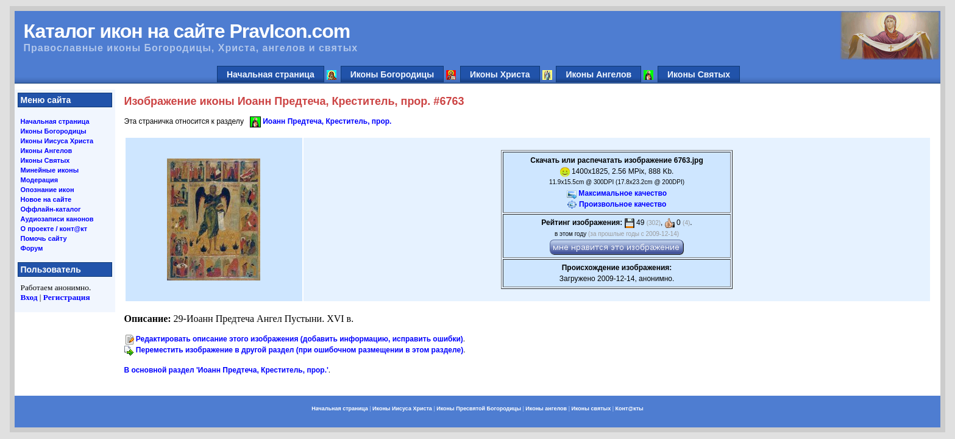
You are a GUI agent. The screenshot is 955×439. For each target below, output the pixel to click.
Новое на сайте (46, 199)
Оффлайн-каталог (51, 209)
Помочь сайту (44, 238)
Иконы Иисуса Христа (57, 141)
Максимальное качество (622, 193)
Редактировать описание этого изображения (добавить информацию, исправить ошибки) (299, 339)
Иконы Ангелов (598, 74)
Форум (32, 248)
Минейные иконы (50, 170)
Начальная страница (270, 74)
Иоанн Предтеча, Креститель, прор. (327, 121)
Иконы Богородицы (392, 74)
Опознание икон (47, 189)
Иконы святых (591, 408)
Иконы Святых (698, 74)
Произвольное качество (622, 204)
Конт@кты (630, 408)
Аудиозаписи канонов (57, 219)
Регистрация (66, 297)
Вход (29, 297)
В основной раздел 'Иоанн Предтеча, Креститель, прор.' (226, 370)
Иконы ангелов (546, 408)
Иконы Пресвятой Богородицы (478, 408)
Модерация (40, 180)
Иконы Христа (500, 74)
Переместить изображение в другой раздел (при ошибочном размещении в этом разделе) (299, 350)
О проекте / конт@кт (54, 228)
